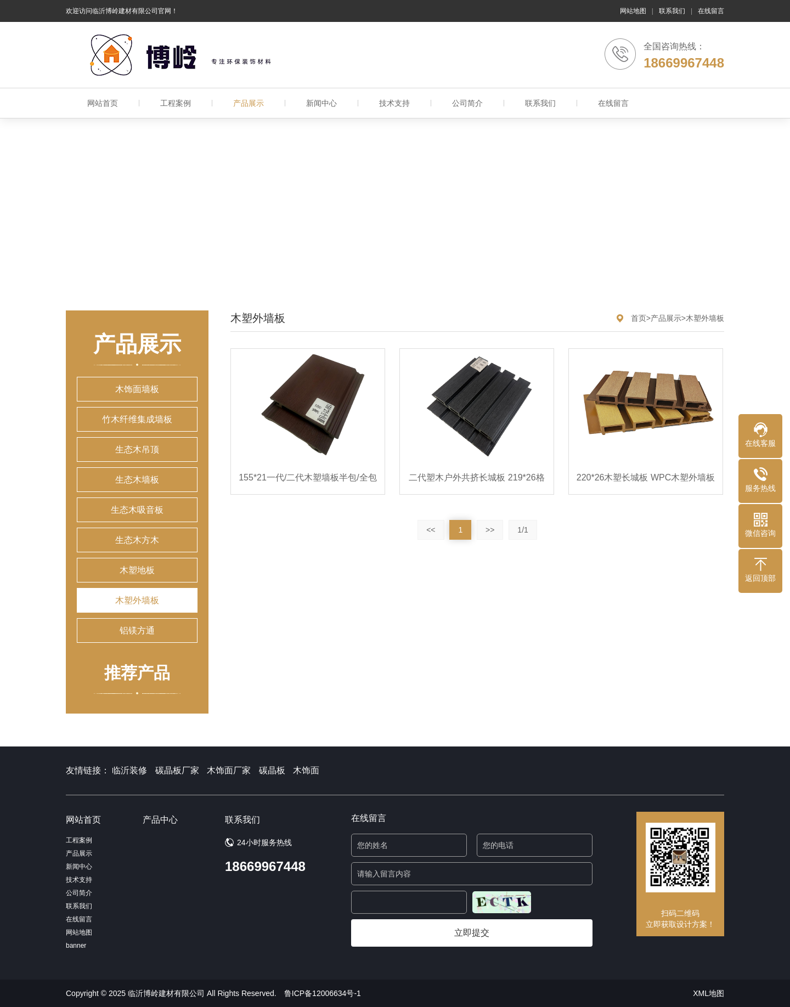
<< (430, 529)
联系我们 (672, 11)
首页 (638, 318)
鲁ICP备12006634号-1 (322, 993)
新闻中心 (321, 103)
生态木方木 (137, 540)
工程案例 (175, 103)
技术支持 (394, 103)
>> (490, 529)
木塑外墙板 (137, 600)
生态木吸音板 (137, 509)
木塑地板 (137, 570)
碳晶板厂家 (177, 770)
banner (76, 945)
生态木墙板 (137, 479)
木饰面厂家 (229, 770)
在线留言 (711, 11)
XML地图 (708, 993)
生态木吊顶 (137, 449)
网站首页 (102, 103)
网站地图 (633, 11)
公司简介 (467, 103)
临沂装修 (129, 770)
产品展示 (248, 103)
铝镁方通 (137, 630)
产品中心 (160, 819)
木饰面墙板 (137, 389)
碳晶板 (272, 770)
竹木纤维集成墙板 (137, 419)
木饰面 (306, 770)
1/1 (522, 529)
